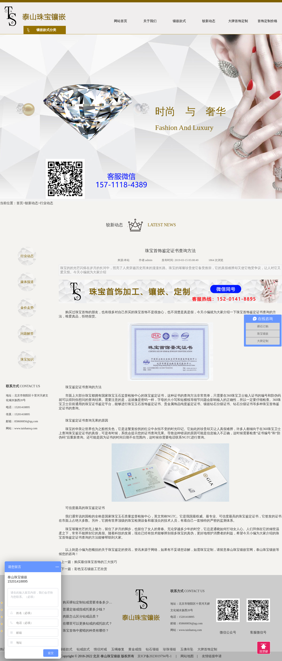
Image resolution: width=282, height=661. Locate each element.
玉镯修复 (117, 649)
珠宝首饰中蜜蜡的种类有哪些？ (86, 630)
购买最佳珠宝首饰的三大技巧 (95, 562)
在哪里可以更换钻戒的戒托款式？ (87, 623)
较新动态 (31, 203)
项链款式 (65, 649)
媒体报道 (27, 282)
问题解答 (27, 333)
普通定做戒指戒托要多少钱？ (84, 609)
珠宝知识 (27, 359)
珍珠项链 (169, 649)
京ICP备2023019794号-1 (154, 656)
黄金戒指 (134, 649)
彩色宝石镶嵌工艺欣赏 (90, 569)
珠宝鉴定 (114, 549)
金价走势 (27, 307)
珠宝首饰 (81, 312)
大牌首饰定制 (207, 649)
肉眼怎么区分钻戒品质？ (81, 616)
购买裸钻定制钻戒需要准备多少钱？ (88, 602)
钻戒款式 (83, 649)
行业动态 (46, 203)
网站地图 (187, 656)
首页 (19, 203)
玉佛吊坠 (186, 649)
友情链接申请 (212, 656)
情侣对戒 (100, 649)
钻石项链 (152, 649)
